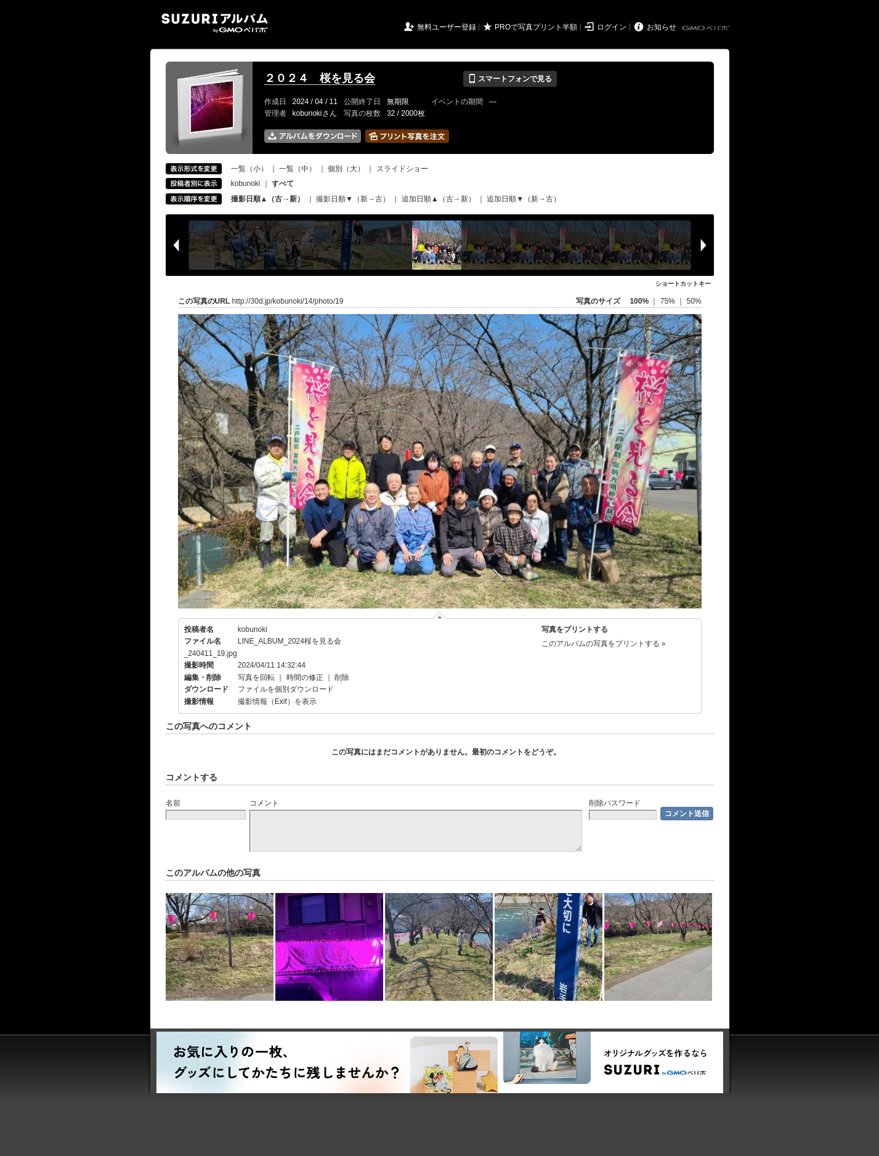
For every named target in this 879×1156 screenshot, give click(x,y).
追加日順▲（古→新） (439, 199)
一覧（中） (297, 168)
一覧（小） (249, 168)
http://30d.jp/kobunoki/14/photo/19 (288, 301)
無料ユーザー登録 (446, 27)
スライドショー (402, 168)
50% (693, 301)
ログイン (611, 27)
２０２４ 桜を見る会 (319, 78)
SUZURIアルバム (214, 23)
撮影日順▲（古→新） (268, 199)
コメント (264, 803)
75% (668, 301)
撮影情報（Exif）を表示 (277, 701)
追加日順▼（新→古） (524, 199)
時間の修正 (304, 677)
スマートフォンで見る (509, 79)
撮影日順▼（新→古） (353, 199)
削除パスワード (615, 803)
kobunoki (246, 183)
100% (639, 301)
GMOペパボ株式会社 (706, 28)
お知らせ (661, 27)
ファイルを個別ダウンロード (286, 689)
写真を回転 (256, 677)
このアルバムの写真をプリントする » (603, 643)
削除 (341, 677)
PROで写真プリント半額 (536, 27)
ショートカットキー (683, 283)
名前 (173, 803)
